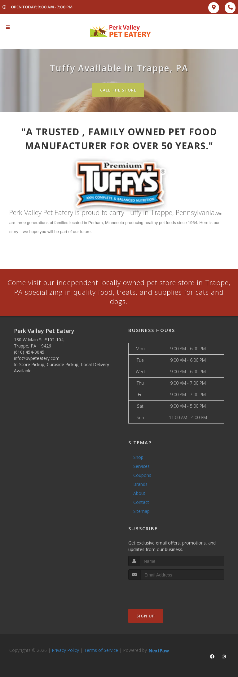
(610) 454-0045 (29, 352)
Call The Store (118, 90)
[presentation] (161, 591)
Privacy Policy (65, 650)
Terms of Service (101, 650)
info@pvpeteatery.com (37, 358)
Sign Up (145, 616)
